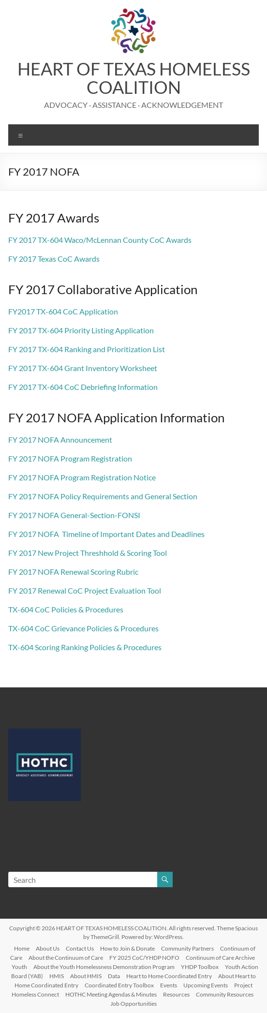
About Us (47, 948)
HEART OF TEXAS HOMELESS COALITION (133, 78)
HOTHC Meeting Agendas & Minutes (111, 994)
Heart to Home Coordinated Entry (169, 976)
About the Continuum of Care (66, 957)
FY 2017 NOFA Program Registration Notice (82, 477)
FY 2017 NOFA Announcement (60, 439)
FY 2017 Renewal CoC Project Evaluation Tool (84, 590)
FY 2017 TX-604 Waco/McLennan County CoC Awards (100, 239)
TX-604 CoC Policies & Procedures (65, 609)
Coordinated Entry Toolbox (119, 985)
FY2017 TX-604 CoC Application (63, 311)
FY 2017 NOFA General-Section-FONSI (74, 515)
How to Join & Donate (127, 948)
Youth (19, 966)
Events (168, 985)
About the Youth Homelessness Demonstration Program (104, 966)
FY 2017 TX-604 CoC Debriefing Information (83, 386)
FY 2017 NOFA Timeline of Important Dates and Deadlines (106, 533)
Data (114, 976)
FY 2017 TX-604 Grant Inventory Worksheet (82, 367)
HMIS (56, 976)
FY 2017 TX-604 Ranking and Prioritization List (86, 349)
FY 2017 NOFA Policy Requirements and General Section (102, 496)
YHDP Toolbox (200, 966)
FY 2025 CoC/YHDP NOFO (144, 957)
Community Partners (187, 948)
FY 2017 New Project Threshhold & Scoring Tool (87, 552)
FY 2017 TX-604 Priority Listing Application (81, 330)
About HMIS (86, 976)
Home (22, 948)
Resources (176, 994)
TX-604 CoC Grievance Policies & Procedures (83, 628)
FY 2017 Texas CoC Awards (54, 258)
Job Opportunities (133, 1003)
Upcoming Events (205, 985)
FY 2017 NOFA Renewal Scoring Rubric (73, 571)
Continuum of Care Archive (220, 957)
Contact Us (80, 948)
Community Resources (224, 994)
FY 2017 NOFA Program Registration (70, 458)
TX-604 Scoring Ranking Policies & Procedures (85, 647)
